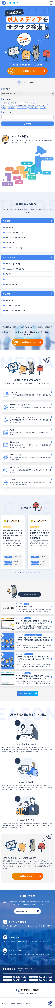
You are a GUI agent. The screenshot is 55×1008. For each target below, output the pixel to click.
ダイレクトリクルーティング (39, 105)
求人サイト (6, 105)
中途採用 (5, 103)
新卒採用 (13, 103)
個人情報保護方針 (23, 993)
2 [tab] (18, 573)
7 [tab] (31, 573)
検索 (27, 124)
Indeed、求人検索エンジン (19, 105)
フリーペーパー (22, 107)
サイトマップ (33, 993)
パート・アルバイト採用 (26, 103)
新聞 (4, 107)
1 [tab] (15, 573)
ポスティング (33, 107)
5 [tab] (26, 573)
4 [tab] (23, 573)
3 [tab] (21, 573)
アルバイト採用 (9, 257)
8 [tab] (34, 573)
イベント (42, 107)
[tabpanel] (14, 542)
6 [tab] (29, 573)
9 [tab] (37, 573)
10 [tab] (39, 573)
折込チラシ (11, 107)
